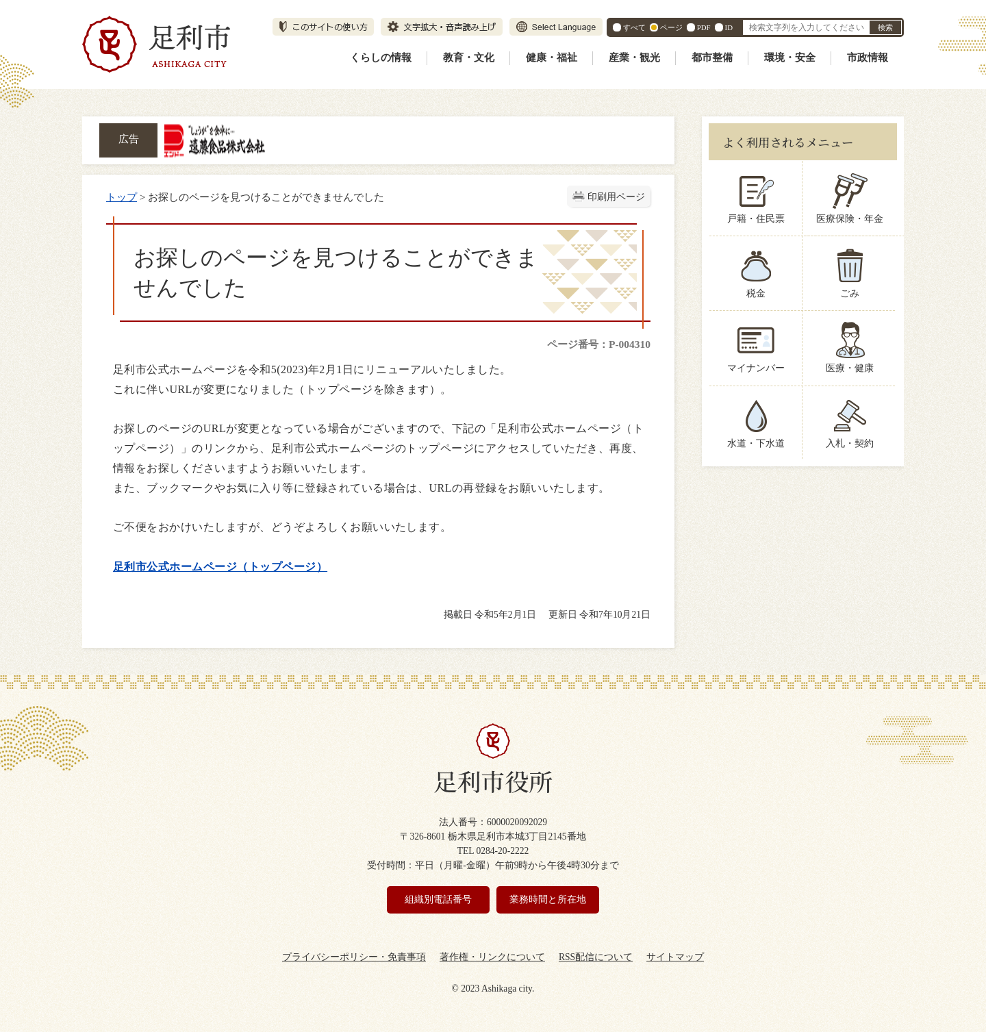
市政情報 (867, 57)
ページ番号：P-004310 (598, 344)
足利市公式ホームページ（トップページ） (220, 566)
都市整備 (712, 57)
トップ (121, 197)
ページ (671, 27)
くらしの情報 (381, 57)
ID (729, 27)
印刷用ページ (616, 197)
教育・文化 (468, 57)
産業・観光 (634, 57)
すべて (634, 27)
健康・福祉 (551, 57)
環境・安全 (790, 57)
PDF (704, 27)
